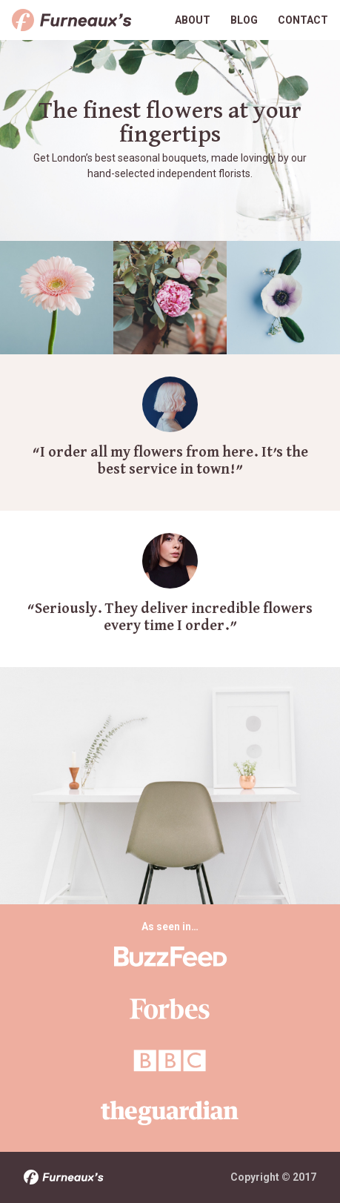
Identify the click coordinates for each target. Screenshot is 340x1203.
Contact (303, 20)
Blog (244, 20)
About (192, 20)
